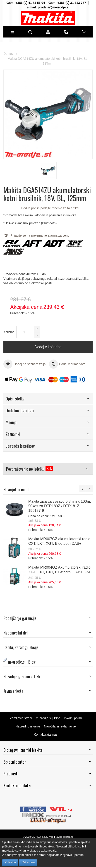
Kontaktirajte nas (45, 734)
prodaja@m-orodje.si (54, 7)
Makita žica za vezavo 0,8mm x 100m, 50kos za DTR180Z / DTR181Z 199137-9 (59, 505)
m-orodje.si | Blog (48, 718)
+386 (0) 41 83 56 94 (30, 3)
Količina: (9, 332)
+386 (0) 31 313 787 (72, 3)
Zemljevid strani (21, 718)
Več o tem (28, 862)
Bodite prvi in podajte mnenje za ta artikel (50, 208)
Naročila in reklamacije (60, 726)
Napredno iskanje (27, 726)
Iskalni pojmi (73, 718)
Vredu (11, 862)
